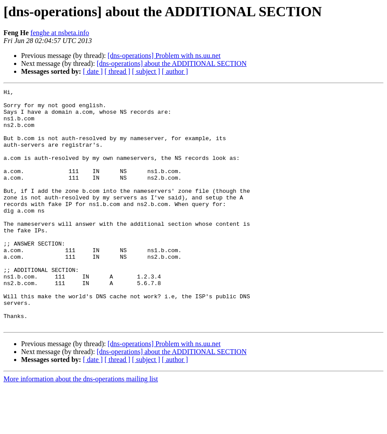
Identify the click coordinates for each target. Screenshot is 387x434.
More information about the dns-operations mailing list (81, 426)
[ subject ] (146, 71)
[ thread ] (117, 71)
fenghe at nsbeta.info (59, 32)
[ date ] (93, 71)
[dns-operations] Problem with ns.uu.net (164, 55)
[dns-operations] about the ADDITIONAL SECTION (172, 63)
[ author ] (175, 71)
